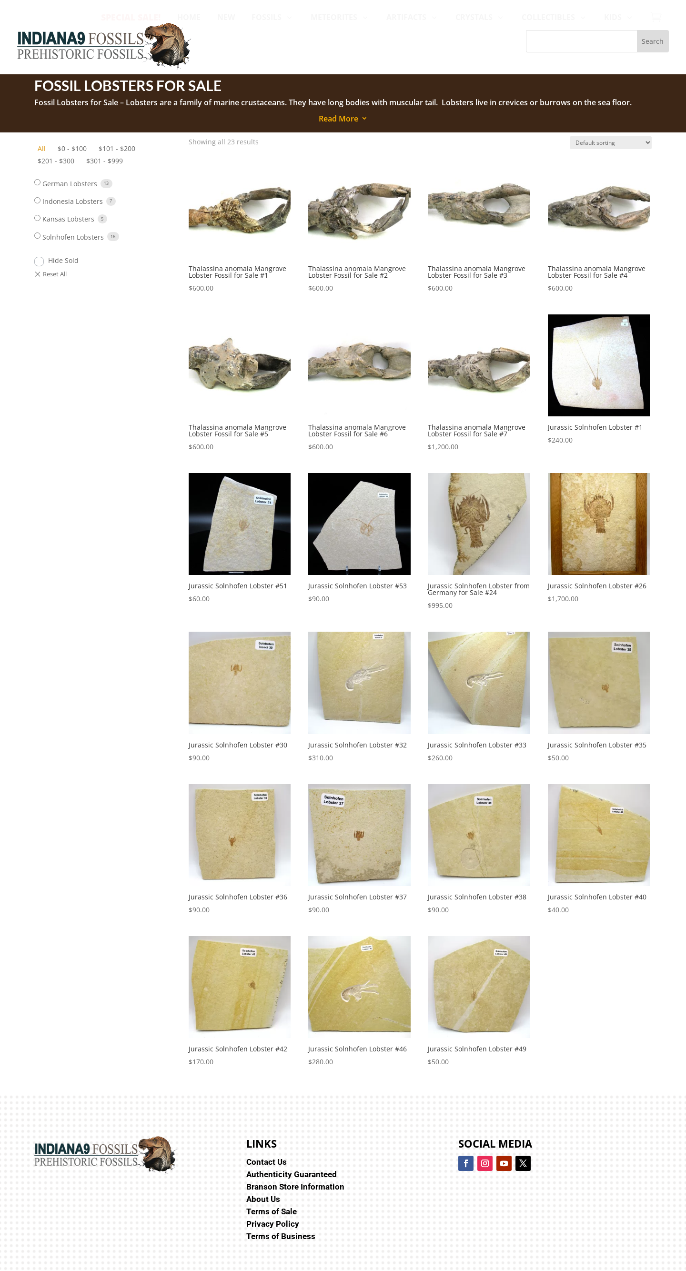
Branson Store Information (295, 1186)
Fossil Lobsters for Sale (77, 102)
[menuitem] (131, 17)
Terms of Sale (271, 1211)
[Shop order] (611, 142)
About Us (263, 1199)
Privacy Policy (272, 1224)
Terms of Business (280, 1236)
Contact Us (266, 1162)
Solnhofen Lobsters (73, 237)
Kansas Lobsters (68, 218)
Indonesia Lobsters (72, 201)
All (42, 148)
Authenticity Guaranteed (291, 1174)
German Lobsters (69, 183)
